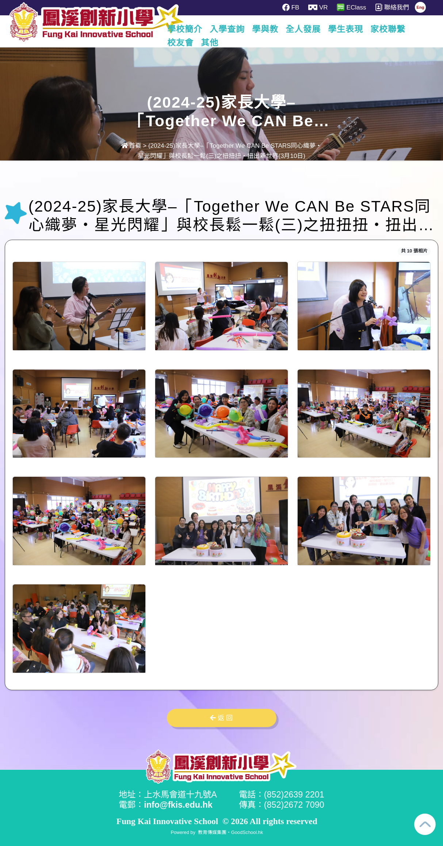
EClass (351, 7)
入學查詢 (242, 29)
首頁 (131, 145)
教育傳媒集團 (212, 832)
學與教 (280, 29)
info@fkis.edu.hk (178, 805)
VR (318, 7)
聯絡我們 (392, 7)
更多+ (398, 29)
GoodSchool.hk (247, 832)
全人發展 (318, 29)
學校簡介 (199, 29)
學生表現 (360, 29)
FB (290, 7)
